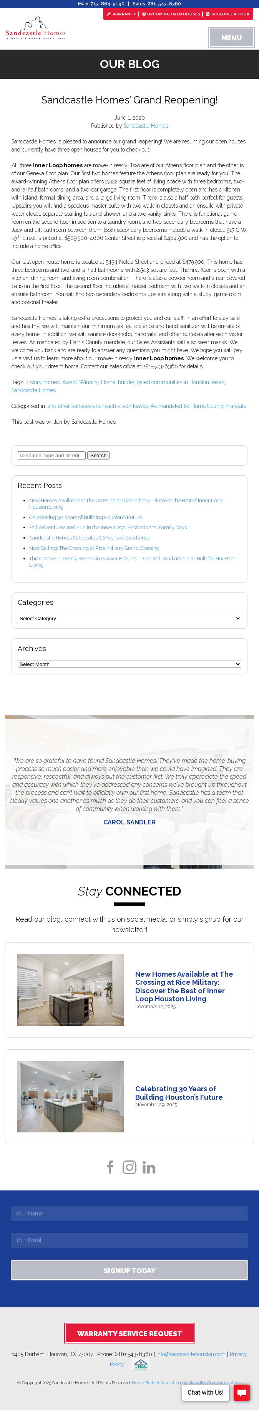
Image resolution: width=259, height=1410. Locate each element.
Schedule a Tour (227, 14)
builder (126, 382)
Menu (231, 38)
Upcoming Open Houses (171, 14)
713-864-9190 (108, 4)
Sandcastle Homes (146, 126)
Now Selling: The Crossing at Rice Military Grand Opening (94, 548)
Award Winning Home (88, 382)
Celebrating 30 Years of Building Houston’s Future (85, 517)
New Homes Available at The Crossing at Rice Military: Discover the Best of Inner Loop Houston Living (184, 986)
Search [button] (98, 455)
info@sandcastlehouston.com (191, 1354)
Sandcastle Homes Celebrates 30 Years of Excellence (89, 538)
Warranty (121, 14)
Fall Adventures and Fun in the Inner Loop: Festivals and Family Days (108, 527)
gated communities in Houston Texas (180, 382)
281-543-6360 (164, 4)
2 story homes (43, 382)
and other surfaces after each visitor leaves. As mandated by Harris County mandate (147, 406)
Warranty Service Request (129, 1334)
